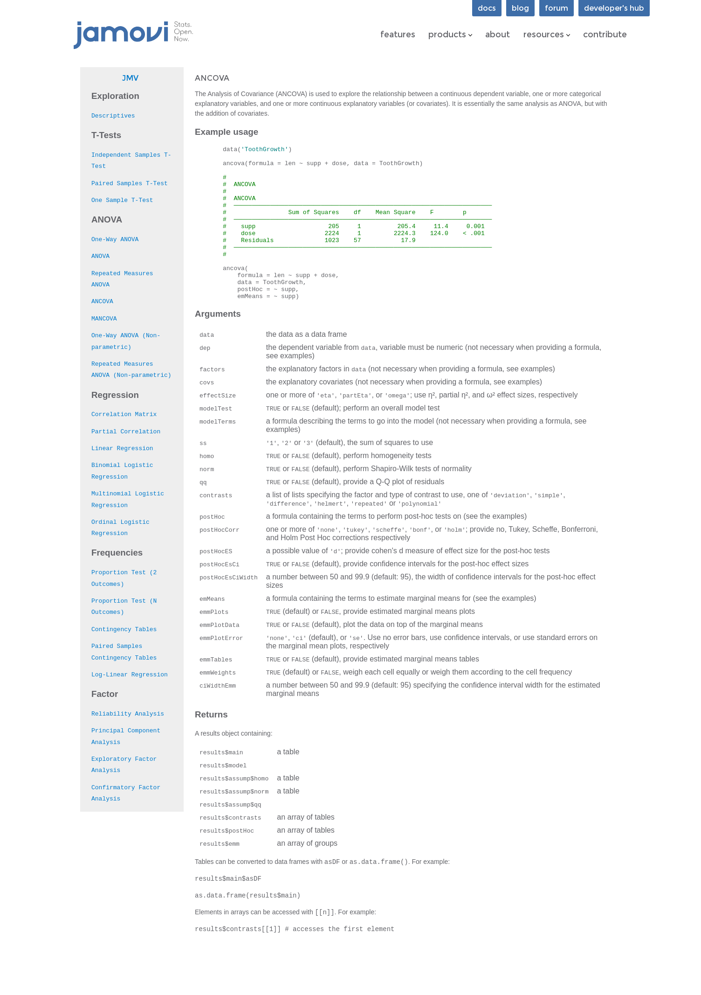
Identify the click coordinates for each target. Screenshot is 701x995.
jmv (130, 78)
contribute (605, 34)
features (397, 34)
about (497, 34)
